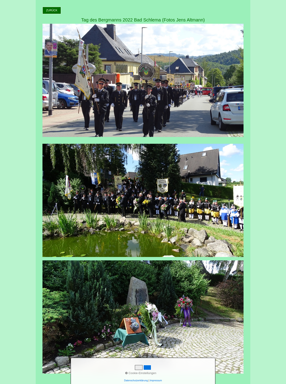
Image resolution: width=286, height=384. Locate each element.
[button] (51, 10)
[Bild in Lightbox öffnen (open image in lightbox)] (143, 200)
